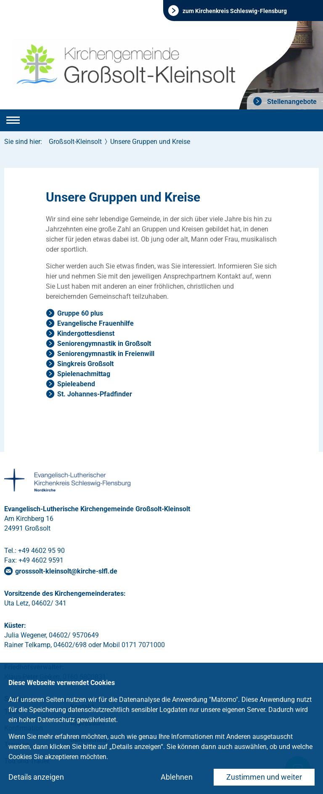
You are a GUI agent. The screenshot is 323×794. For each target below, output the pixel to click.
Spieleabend (76, 384)
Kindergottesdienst (85, 333)
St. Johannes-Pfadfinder (94, 394)
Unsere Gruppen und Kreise (150, 142)
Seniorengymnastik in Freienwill (105, 354)
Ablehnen (177, 777)
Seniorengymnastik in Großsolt (104, 344)
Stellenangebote (291, 102)
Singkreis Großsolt (85, 364)
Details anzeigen (36, 777)
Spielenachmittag (83, 374)
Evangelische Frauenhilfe (95, 323)
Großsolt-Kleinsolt (75, 142)
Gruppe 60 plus (80, 313)
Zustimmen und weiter (264, 777)
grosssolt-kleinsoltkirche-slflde (66, 571)
